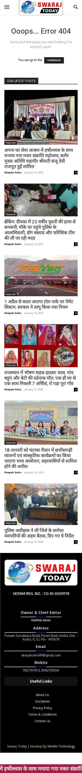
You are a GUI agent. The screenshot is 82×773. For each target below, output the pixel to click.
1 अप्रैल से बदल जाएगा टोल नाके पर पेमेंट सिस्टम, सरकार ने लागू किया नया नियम (38, 304)
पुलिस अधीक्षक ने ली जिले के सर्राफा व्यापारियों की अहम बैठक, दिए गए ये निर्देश (39, 533)
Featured (11, 142)
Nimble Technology (61, 746)
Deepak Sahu (12, 172)
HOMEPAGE (54, 60)
